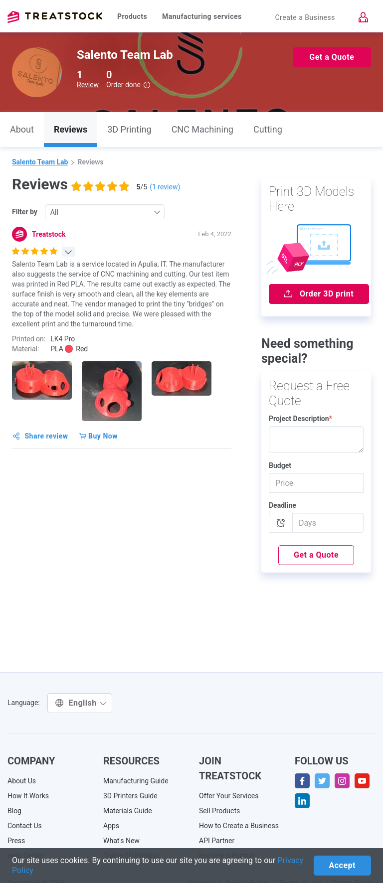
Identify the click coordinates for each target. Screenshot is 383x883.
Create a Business (305, 17)
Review (88, 85)
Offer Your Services (229, 796)
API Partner (216, 841)
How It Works (28, 796)
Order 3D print (319, 293)
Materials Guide (127, 811)
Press (16, 841)
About (22, 129)
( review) (165, 187)
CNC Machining (202, 129)
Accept (342, 865)
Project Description (300, 419)
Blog (14, 811)
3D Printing (129, 129)
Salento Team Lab (40, 162)
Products (132, 16)
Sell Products (219, 811)
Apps (111, 826)
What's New (121, 841)
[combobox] (105, 211)
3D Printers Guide (130, 796)
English (81, 703)
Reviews (70, 129)
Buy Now (98, 436)
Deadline (282, 505)
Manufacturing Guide (136, 781)
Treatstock (54, 17)
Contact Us (24, 826)
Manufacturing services (202, 16)
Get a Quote (331, 57)
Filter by (24, 212)
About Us (21, 781)
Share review (40, 436)
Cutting (267, 129)
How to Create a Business (239, 826)
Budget (280, 465)
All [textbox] (54, 212)
